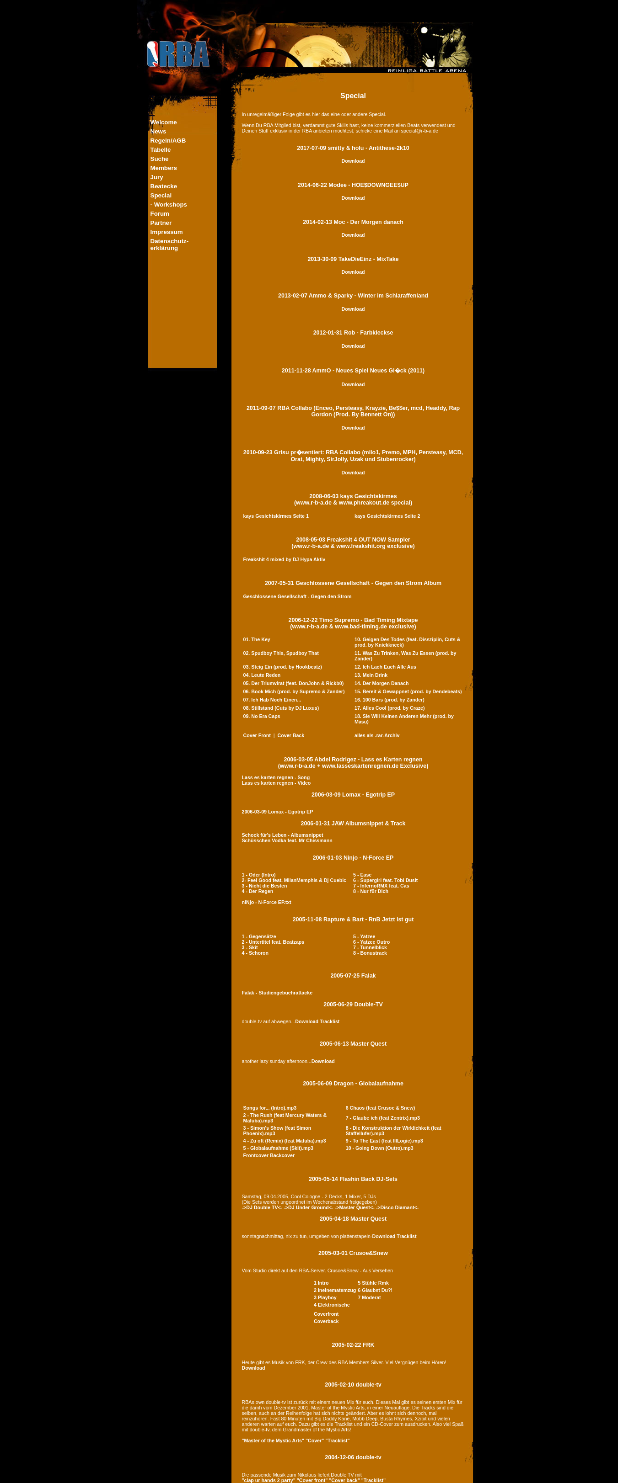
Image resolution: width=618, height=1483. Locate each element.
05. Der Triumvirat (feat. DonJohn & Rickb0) (293, 683)
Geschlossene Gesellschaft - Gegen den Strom (297, 596)
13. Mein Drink (371, 675)
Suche (159, 158)
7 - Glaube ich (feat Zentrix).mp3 (383, 1118)
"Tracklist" (337, 1440)
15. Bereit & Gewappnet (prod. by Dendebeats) (408, 691)
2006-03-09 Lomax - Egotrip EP (353, 795)
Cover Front (257, 735)
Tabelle (160, 149)
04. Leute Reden (262, 675)
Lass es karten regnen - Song (276, 777)
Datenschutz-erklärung (169, 244)
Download (353, 161)
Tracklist (329, 1021)
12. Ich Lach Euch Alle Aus (385, 667)
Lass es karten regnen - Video (276, 783)
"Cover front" (312, 1480)
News (158, 131)
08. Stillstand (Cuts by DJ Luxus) (281, 708)
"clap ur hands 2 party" (269, 1480)
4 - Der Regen (258, 891)
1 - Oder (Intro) (259, 874)
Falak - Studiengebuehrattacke (277, 992)
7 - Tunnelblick (370, 947)
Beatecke (163, 186)
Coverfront (326, 1314)
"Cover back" (344, 1480)
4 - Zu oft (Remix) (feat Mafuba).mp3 (284, 1140)
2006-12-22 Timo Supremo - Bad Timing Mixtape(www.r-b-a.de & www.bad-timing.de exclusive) (353, 623)
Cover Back (291, 735)
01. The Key (256, 639)
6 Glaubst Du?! (375, 1290)
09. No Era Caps (261, 716)
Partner (161, 222)
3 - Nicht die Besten (264, 885)
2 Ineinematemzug (335, 1290)
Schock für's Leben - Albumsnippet (282, 835)
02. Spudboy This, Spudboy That (281, 653)
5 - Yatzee (364, 936)
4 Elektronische (332, 1305)
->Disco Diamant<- (397, 1207)
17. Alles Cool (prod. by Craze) (390, 708)
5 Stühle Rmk (373, 1283)
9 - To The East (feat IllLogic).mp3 (384, 1140)
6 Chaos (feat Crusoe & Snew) (380, 1108)
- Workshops (168, 204)
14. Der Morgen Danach (381, 683)
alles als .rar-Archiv (377, 735)
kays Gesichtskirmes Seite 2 (387, 516)
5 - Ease (362, 874)
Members (163, 168)
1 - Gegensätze (259, 936)
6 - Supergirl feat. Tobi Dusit (385, 880)
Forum (159, 213)
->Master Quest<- (355, 1207)
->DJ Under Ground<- (308, 1207)
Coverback (326, 1321)
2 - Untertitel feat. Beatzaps (273, 942)
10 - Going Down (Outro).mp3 (380, 1148)
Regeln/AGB (168, 140)
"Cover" (315, 1440)
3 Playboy (325, 1297)
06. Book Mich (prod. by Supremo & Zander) (294, 691)
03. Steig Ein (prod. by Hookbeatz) (282, 667)
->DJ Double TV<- (262, 1207)
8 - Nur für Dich (370, 891)
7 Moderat (369, 1297)
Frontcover (256, 1155)
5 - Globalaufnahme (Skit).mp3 (278, 1148)
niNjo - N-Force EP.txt (266, 902)
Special (161, 195)
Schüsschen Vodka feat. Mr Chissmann (287, 840)
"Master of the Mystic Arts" (273, 1440)
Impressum (166, 232)
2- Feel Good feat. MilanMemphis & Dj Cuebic (294, 880)
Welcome (163, 122)
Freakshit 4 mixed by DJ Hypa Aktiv (284, 559)
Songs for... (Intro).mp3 (270, 1108)
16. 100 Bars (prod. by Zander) (390, 699)
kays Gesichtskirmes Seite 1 (276, 516)
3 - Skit (250, 947)
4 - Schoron (255, 953)
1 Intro (321, 1283)
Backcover (282, 1155)
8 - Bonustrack (370, 953)
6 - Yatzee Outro (371, 942)
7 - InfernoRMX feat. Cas (381, 885)
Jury (156, 177)
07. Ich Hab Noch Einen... (272, 699)
